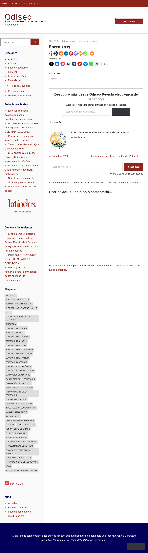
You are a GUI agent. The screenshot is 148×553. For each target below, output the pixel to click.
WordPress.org (16, 516)
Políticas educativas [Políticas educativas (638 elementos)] (17, 437)
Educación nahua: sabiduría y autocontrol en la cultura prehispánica (21, 169)
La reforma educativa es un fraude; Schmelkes (116, 156)
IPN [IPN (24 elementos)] (34, 408)
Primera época (16, 91)
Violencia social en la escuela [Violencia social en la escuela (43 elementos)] (22, 470)
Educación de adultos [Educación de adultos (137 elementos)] (17, 337)
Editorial (12, 72)
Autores (12, 63)
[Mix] (80, 53)
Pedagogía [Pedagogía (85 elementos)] (29, 425)
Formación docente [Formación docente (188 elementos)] (16, 399)
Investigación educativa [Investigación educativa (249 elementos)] (18, 408)
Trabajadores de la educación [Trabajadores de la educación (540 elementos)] (22, 462)
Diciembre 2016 (59, 156)
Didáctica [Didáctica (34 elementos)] (11, 324)
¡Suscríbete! (129, 21)
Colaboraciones (18, 3)
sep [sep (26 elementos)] (30, 458)
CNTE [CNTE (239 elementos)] (8, 312)
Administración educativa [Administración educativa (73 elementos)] (19, 304)
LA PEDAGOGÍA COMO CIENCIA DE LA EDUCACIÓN (20, 259)
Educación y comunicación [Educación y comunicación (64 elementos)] (20, 371)
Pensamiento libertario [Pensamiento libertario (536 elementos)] (18, 429)
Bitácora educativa (18, 67)
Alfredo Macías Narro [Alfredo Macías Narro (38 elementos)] (17, 308)
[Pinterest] (71, 53)
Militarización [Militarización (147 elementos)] (13, 416)
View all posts (78, 137)
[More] (92, 53)
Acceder (12, 503)
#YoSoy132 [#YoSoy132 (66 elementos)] (11, 295)
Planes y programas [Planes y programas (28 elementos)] (16, 433)
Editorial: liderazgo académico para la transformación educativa (18, 115)
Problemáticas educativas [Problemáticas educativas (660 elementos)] (19, 446)
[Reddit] (61, 53)
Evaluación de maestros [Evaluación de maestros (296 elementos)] (19, 383)
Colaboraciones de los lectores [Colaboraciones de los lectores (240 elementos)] (18, 318)
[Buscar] (35, 42)
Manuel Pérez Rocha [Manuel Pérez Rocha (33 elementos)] (16, 412)
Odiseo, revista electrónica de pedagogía (80, 41)
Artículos (12, 59)
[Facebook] (51, 53)
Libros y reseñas (17, 76)
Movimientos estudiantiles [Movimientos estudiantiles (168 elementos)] (20, 420)
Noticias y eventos (20, 85)
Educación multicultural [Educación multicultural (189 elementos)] (19, 354)
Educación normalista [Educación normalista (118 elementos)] (17, 358)
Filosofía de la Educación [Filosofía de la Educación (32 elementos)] (19, 388)
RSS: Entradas (15, 484)
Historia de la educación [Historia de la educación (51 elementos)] (19, 404)
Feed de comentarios (19, 511)
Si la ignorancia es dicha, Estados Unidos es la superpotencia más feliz (20, 157)
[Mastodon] (76, 53)
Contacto (33, 3)
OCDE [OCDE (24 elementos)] (19, 425)
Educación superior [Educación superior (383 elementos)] (16, 362)
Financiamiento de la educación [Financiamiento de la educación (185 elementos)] (16, 393)
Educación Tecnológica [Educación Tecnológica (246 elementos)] (18, 366)
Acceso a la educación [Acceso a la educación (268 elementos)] (17, 300)
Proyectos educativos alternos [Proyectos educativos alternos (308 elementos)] (18, 451)
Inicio (4, 3)
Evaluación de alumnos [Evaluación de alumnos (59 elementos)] (18, 375)
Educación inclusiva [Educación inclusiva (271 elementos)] (16, 341)
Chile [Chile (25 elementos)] (34, 308)
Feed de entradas (17, 507)
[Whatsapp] (85, 53)
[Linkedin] (66, 53)
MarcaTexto (14, 80)
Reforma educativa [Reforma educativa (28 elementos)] (16, 458)
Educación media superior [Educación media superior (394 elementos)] (19, 349)
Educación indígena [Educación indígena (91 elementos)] (16, 345)
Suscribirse (121, 112)
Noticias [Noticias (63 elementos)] (10, 425)
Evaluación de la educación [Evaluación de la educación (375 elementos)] (20, 379)
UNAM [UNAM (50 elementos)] (8, 466)
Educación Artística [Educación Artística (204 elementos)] (16, 328)
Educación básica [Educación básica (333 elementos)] (15, 332)
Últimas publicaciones (19, 95)
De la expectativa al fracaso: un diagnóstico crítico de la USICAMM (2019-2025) (21, 127)
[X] (56, 53)
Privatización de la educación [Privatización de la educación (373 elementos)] (21, 442)
